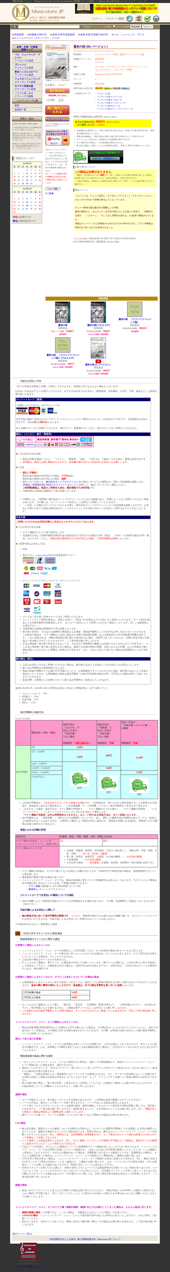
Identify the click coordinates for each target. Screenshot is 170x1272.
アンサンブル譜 (103, 94)
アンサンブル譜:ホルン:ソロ (108, 106)
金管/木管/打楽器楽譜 (63, 34)
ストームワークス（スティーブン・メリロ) (36, 38)
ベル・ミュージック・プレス (129, 34)
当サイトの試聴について (28, 1266)
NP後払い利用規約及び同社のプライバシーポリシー (50, 485)
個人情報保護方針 (86, 1239)
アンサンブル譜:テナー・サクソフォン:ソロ (115, 109)
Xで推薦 (49, 193)
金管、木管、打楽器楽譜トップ (27, 48)
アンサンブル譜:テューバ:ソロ (109, 97)
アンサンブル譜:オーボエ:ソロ (109, 100)
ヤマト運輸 (34, 886)
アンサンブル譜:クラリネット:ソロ (111, 103)
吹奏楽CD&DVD (38, 34)
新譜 (17, 105)
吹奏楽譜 (19, 34)
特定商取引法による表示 (63, 1239)
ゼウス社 (20, 419)
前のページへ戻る (22, 1234)
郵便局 (32, 889)
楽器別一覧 (20, 109)
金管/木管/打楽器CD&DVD (94, 34)
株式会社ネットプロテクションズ (63, 482)
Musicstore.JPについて (108, 1239)
